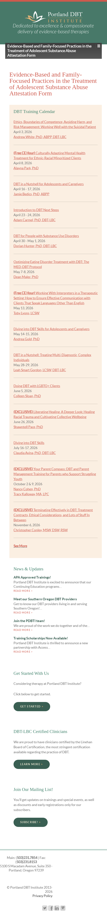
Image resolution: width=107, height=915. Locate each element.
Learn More (30, 764)
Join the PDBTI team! (29, 620)
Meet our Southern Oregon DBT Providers (45, 599)
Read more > (23, 590)
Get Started (30, 706)
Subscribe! (29, 822)
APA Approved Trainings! (32, 577)
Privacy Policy (42, 896)
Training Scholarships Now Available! (41, 638)
